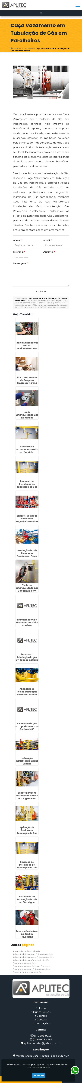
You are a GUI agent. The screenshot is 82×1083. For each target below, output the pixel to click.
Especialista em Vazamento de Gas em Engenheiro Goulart (27, 797)
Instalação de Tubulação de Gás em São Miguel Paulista (27, 901)
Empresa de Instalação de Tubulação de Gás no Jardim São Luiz (27, 485)
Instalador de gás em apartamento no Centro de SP (27, 726)
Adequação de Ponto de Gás (26, 951)
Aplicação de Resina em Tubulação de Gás (33, 954)
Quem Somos (41, 1012)
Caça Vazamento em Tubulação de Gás (31, 969)
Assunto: (49, 251)
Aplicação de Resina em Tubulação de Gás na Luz (27, 831)
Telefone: (19, 251)
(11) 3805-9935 (42, 1035)
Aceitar (38, 1075)
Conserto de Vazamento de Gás (27, 972)
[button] (78, 5)
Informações (42, 1023)
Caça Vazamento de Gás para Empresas (31, 966)
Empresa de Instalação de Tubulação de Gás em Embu (27, 866)
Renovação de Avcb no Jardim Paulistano (27, 934)
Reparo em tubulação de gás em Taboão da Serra (27, 657)
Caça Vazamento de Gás (24, 963)
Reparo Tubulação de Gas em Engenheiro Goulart (27, 518)
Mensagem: (20, 263)
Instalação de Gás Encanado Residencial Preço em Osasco (27, 554)
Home (42, 1008)
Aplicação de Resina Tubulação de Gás (31, 960)
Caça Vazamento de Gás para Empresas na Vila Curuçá (27, 381)
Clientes (42, 1015)
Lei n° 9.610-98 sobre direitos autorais (50, 307)
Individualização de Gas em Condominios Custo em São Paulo (27, 347)
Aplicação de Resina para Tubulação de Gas (33, 957)
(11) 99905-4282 (42, 1039)
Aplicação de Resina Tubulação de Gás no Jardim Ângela (27, 693)
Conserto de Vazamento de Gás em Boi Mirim (27, 449)
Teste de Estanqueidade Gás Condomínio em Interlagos (27, 589)
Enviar (41, 291)
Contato (42, 1019)
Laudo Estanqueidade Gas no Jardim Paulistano (27, 416)
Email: (47, 240)
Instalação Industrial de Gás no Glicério (27, 760)
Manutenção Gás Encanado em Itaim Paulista (27, 622)
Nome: (17, 240)
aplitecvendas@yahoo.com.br (42, 1043)
